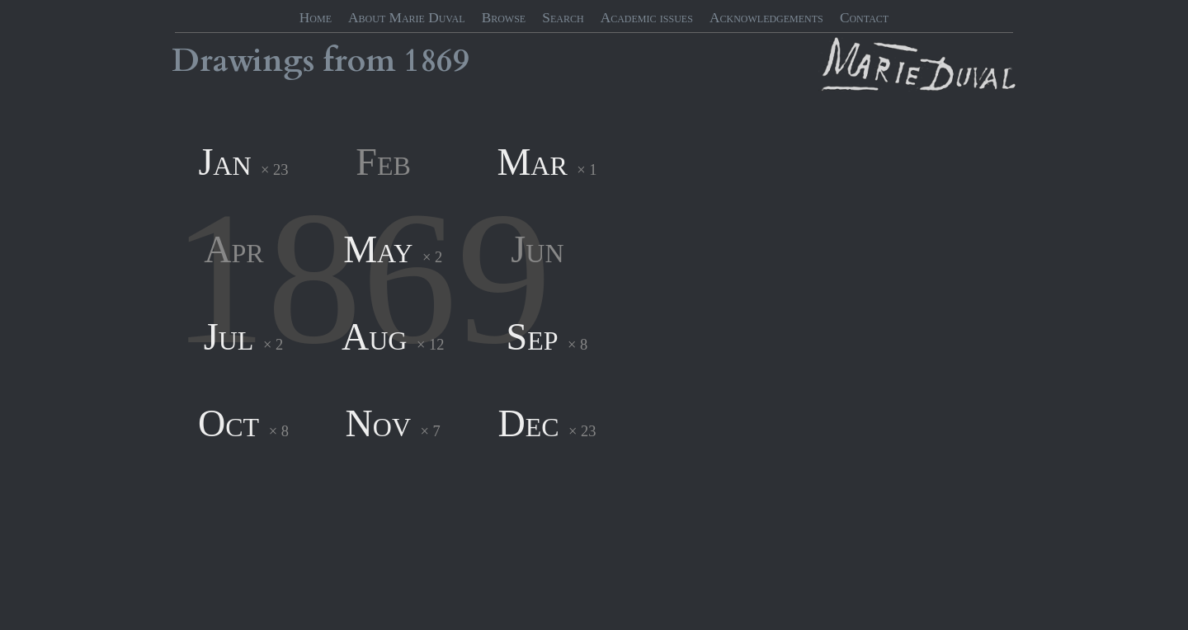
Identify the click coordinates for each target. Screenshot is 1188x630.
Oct (228, 423)
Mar (532, 162)
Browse (504, 18)
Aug (375, 337)
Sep (533, 337)
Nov (379, 423)
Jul (229, 337)
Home (315, 18)
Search (562, 18)
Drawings (243, 61)
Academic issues (647, 18)
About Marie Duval (406, 18)
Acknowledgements (766, 18)
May (377, 249)
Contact (864, 18)
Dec (528, 423)
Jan (224, 162)
